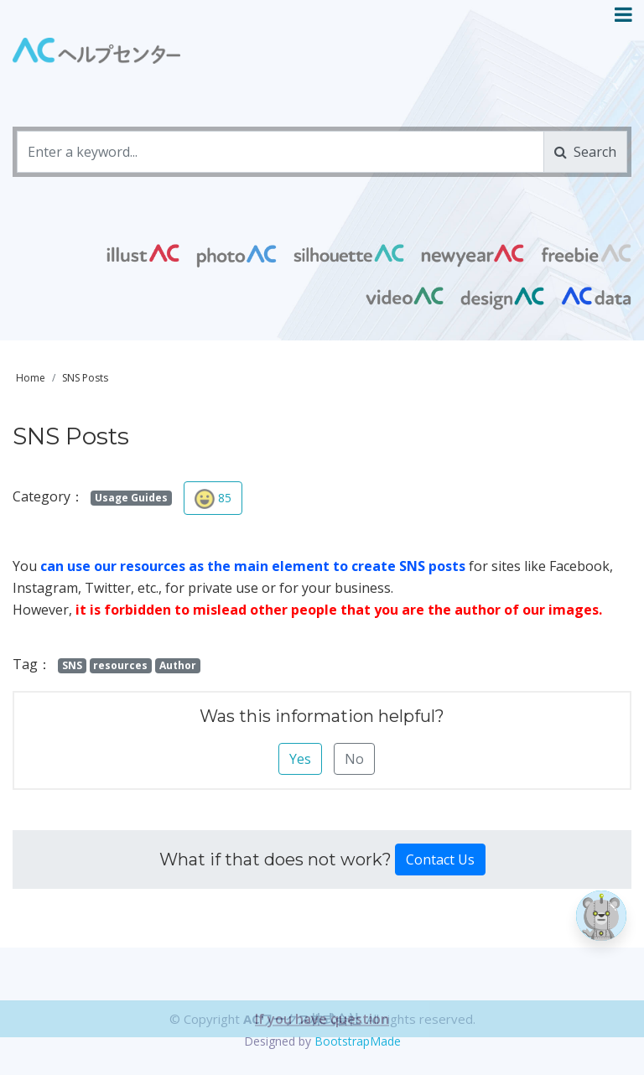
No (354, 759)
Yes (300, 759)
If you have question (322, 1042)
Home (30, 378)
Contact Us (440, 859)
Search (585, 152)
